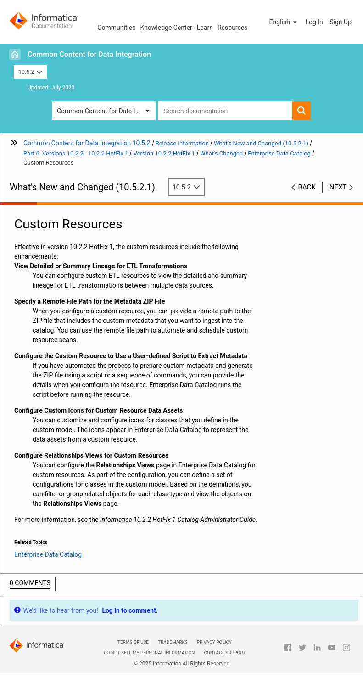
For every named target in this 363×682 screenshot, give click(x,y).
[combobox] (225, 110)
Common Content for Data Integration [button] (106, 111)
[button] (284, 22)
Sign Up (340, 22)
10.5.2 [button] (30, 71)
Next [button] (338, 187)
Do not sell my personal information (149, 652)
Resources (233, 27)
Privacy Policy (214, 642)
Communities (116, 27)
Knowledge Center (166, 27)
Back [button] (307, 187)
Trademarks (173, 642)
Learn (205, 27)
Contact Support (225, 652)
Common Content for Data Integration (89, 54)
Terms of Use (133, 642)
